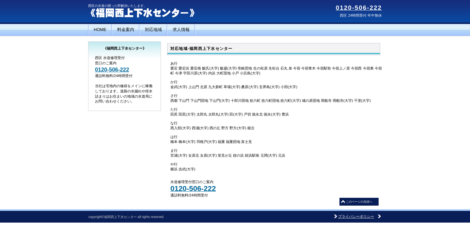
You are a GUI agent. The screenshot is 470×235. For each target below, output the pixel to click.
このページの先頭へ (359, 201)
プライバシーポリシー (356, 216)
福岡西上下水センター (153, 13)
